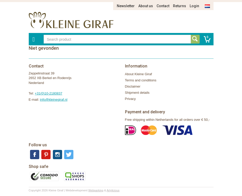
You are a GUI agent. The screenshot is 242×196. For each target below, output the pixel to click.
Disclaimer (133, 86)
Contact (163, 6)
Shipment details (137, 93)
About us (145, 6)
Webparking (95, 190)
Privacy (130, 99)
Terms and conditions (141, 80)
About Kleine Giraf (138, 74)
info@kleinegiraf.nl (53, 99)
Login (194, 6)
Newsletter (126, 6)
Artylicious (113, 190)
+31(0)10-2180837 (48, 93)
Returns (179, 6)
